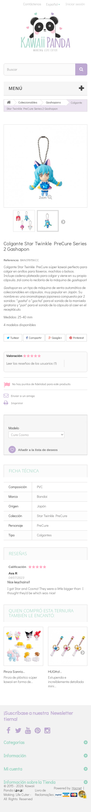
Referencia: (11, 260)
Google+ (55, 338)
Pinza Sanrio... (14, 671)
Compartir (33, 338)
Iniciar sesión (75, 4)
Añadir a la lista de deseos (37, 450)
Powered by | (69, 788)
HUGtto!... (55, 671)
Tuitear (13, 338)
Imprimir (17, 403)
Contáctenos (32, 4)
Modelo (14, 428)
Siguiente (63, 221)
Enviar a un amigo (23, 396)
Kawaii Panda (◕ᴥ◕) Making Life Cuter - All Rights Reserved (19, 792)
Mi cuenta (13, 769)
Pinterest (76, 338)
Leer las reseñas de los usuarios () (31, 363)
